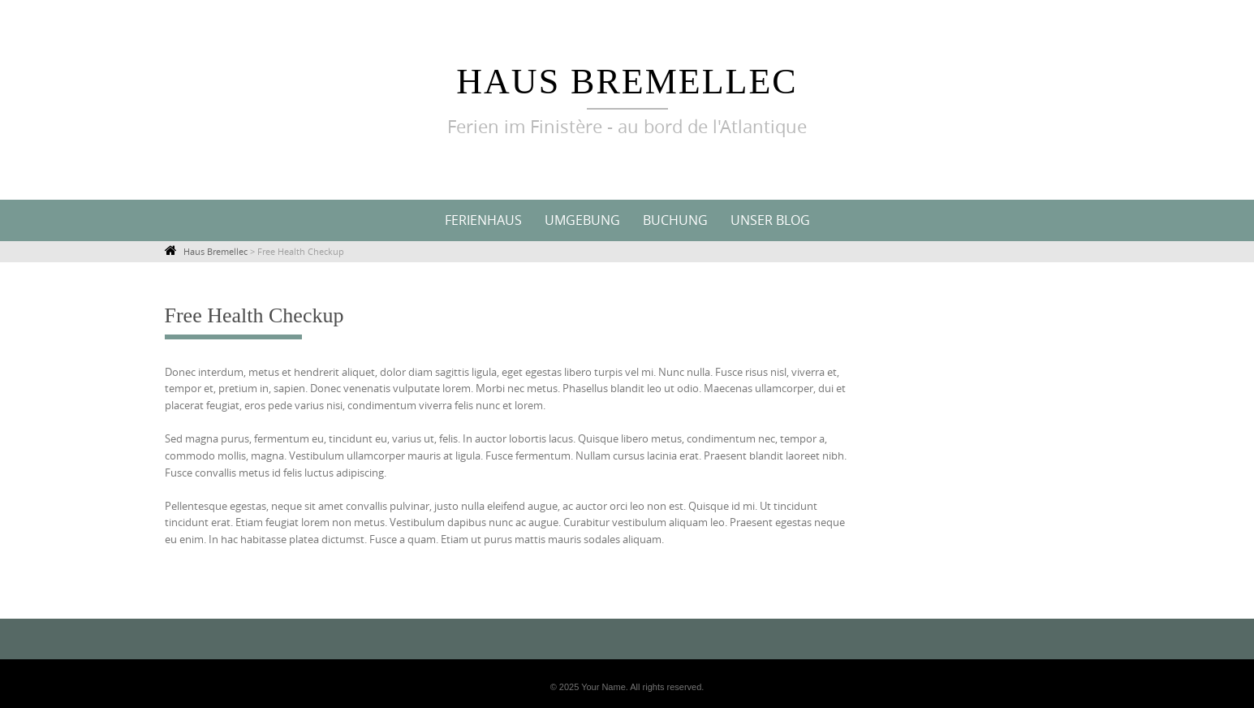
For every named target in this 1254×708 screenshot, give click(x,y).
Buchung (675, 220)
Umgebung (582, 220)
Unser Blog (770, 220)
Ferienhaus (483, 220)
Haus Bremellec (626, 81)
